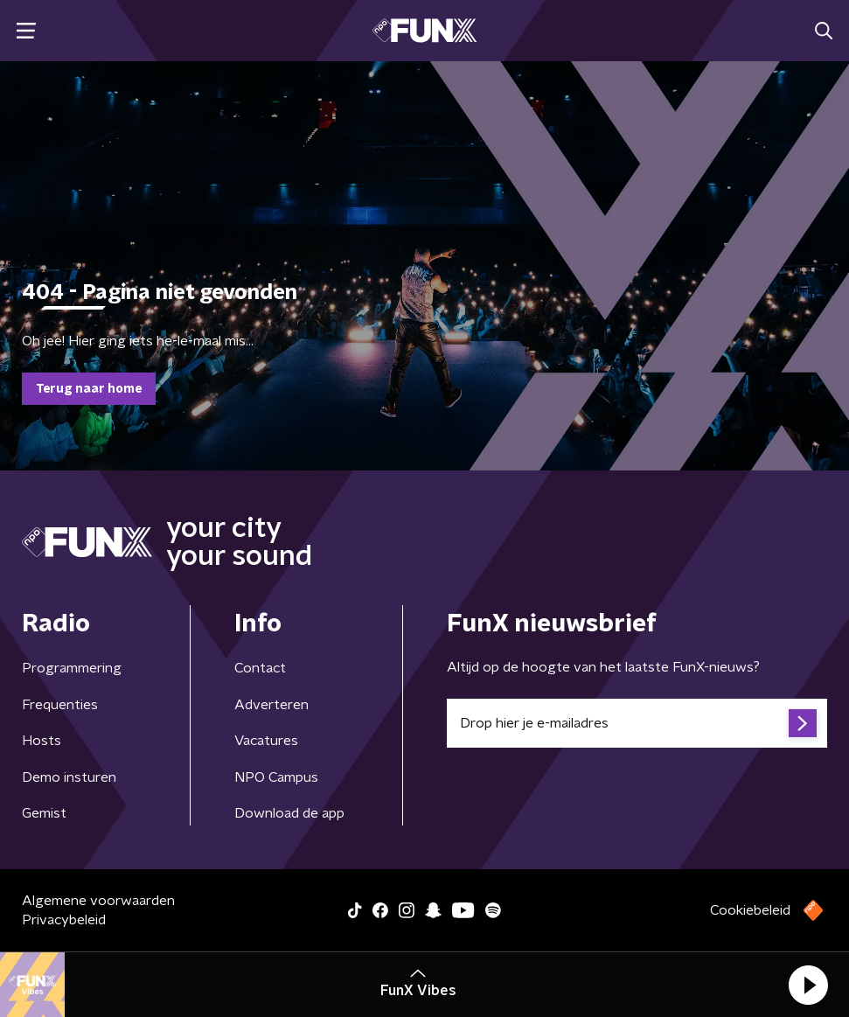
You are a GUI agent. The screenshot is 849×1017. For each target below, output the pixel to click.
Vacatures (266, 741)
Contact (260, 668)
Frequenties (60, 705)
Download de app (289, 813)
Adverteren (271, 705)
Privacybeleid (64, 920)
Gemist (44, 813)
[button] (808, 985)
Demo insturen (69, 777)
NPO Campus (276, 777)
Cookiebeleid (750, 910)
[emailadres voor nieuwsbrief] (637, 723)
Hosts (41, 741)
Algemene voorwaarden (98, 901)
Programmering (72, 668)
